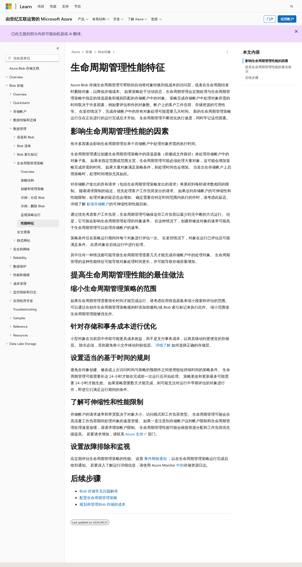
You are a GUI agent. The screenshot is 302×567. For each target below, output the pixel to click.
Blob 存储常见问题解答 (99, 490)
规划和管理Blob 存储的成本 (103, 504)
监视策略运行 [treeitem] (31, 214)
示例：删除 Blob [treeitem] (33, 206)
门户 (270, 19)
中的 (179, 465)
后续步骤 (251, 77)
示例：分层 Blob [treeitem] (33, 197)
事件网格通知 (155, 458)
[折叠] (58, 48)
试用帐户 (287, 19)
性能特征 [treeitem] (27, 223)
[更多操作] (227, 52)
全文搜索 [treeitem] (23, 232)
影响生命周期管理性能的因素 (266, 60)
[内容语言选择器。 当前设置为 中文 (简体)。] (19, 559)
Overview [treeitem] (27, 171)
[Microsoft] (9, 6)
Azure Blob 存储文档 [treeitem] (24, 68)
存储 (88, 52)
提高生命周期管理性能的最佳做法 (268, 69)
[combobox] (32, 58)
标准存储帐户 (98, 203)
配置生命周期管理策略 (98, 497)
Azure (75, 52)
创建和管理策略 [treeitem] (32, 188)
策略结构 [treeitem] (27, 180)
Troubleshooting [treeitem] (25, 309)
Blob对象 (104, 52)
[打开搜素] (291, 6)
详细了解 (163, 345)
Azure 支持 (134, 433)
